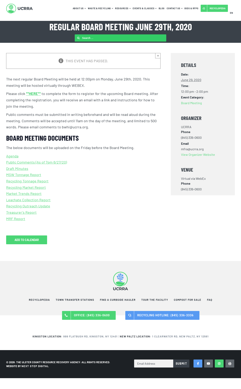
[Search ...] (120, 38)
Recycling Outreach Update (28, 206)
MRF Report (15, 218)
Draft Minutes (17, 168)
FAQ (209, 299)
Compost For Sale (187, 299)
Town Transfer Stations (75, 299)
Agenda (12, 156)
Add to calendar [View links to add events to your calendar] (27, 240)
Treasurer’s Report (21, 212)
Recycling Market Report (26, 187)
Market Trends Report (24, 193)
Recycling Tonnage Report (27, 181)
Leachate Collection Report (28, 200)
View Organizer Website (198, 154)
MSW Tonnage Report (23, 174)
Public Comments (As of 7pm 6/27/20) (36, 162)
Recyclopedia (39, 299)
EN (231, 12)
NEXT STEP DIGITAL (35, 366)
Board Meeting (191, 103)
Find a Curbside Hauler (118, 299)
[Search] (78, 38)
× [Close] (158, 55)
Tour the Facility (154, 299)
